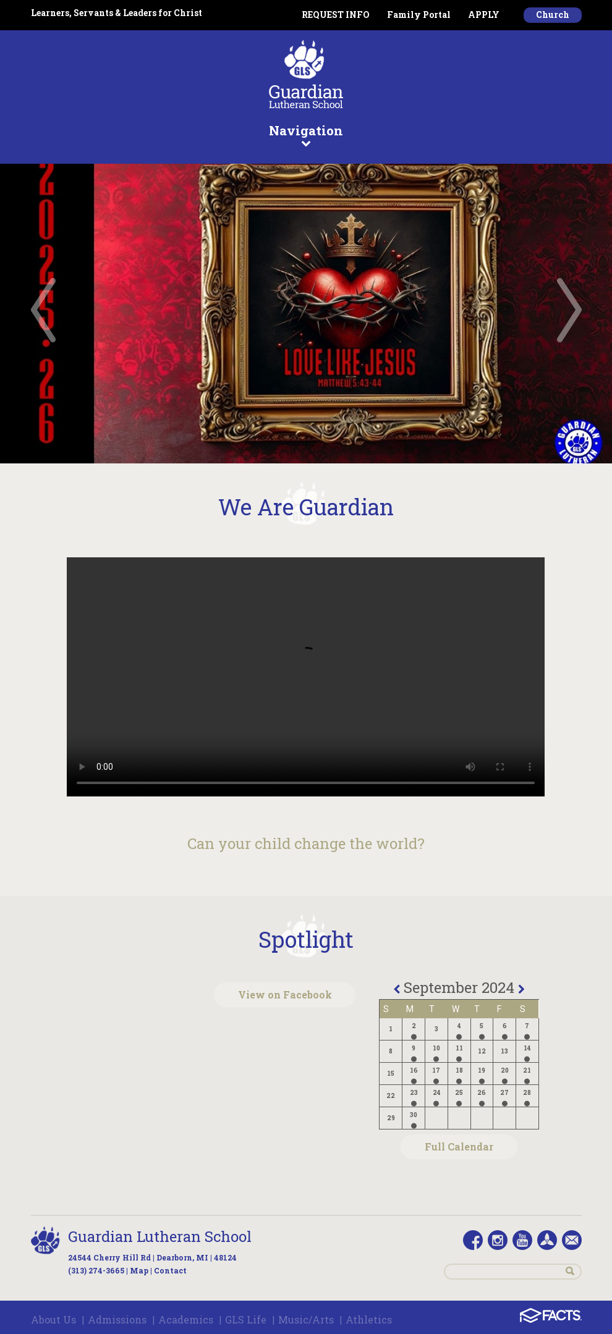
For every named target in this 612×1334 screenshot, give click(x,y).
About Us (53, 1319)
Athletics (369, 1319)
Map (139, 1270)
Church (552, 14)
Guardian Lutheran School (160, 1236)
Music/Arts (306, 1319)
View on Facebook (285, 994)
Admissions (117, 1319)
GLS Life (245, 1319)
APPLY (483, 14)
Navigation (306, 135)
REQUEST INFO (336, 14)
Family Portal (419, 14)
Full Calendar (459, 1146)
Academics (185, 1319)
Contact (170, 1270)
